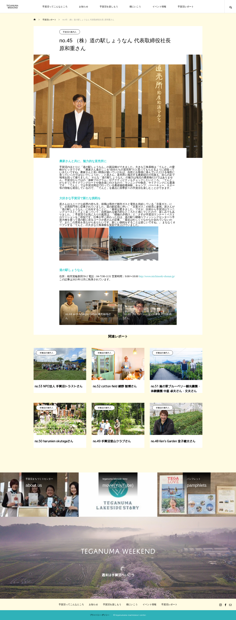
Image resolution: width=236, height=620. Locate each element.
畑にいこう (135, 6)
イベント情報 (159, 6)
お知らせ (83, 6)
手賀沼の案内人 (70, 32)
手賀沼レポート (186, 6)
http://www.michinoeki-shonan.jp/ (157, 276)
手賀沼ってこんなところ (55, 6)
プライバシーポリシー (99, 615)
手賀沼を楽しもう (109, 6)
